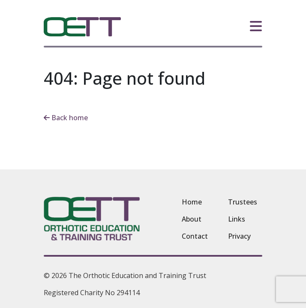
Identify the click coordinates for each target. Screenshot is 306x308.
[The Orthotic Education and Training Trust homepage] (82, 26)
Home (192, 202)
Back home (66, 117)
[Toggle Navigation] (255, 25)
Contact (195, 236)
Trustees (242, 202)
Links (236, 219)
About (191, 219)
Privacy (239, 236)
